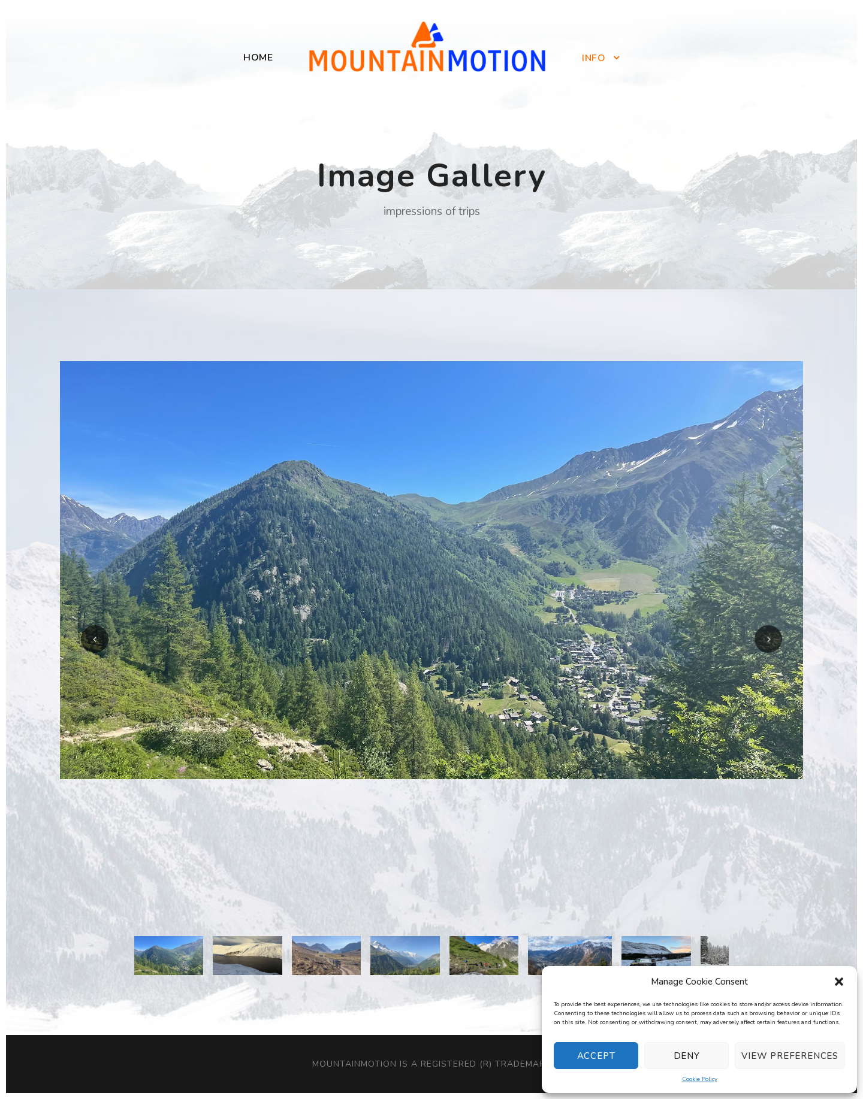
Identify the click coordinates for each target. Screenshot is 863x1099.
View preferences (789, 1056)
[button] (839, 982)
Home (258, 57)
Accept (596, 1056)
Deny (687, 1056)
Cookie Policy (699, 1079)
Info (593, 58)
